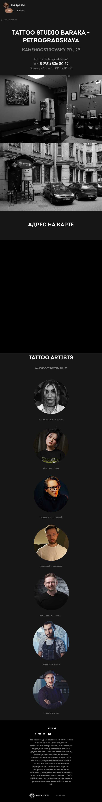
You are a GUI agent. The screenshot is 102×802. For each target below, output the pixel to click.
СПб (9, 10)
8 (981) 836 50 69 (54, 63)
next (3, 85)
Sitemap (52, 728)
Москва (21, 10)
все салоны (10, 19)
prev (3, 78)
